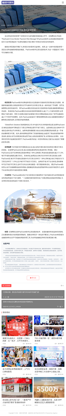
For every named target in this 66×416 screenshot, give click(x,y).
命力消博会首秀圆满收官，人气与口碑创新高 (16, 370)
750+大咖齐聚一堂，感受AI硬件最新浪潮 (48, 339)
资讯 (4, 25)
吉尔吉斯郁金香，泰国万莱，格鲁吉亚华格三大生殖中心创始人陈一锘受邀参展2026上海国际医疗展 (48, 370)
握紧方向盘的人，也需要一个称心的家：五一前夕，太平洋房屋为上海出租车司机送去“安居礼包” (16, 339)
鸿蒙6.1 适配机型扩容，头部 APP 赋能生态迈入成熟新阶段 (48, 401)
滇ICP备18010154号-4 (39, 413)
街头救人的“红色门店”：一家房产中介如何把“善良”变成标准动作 (17, 401)
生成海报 (6, 285)
